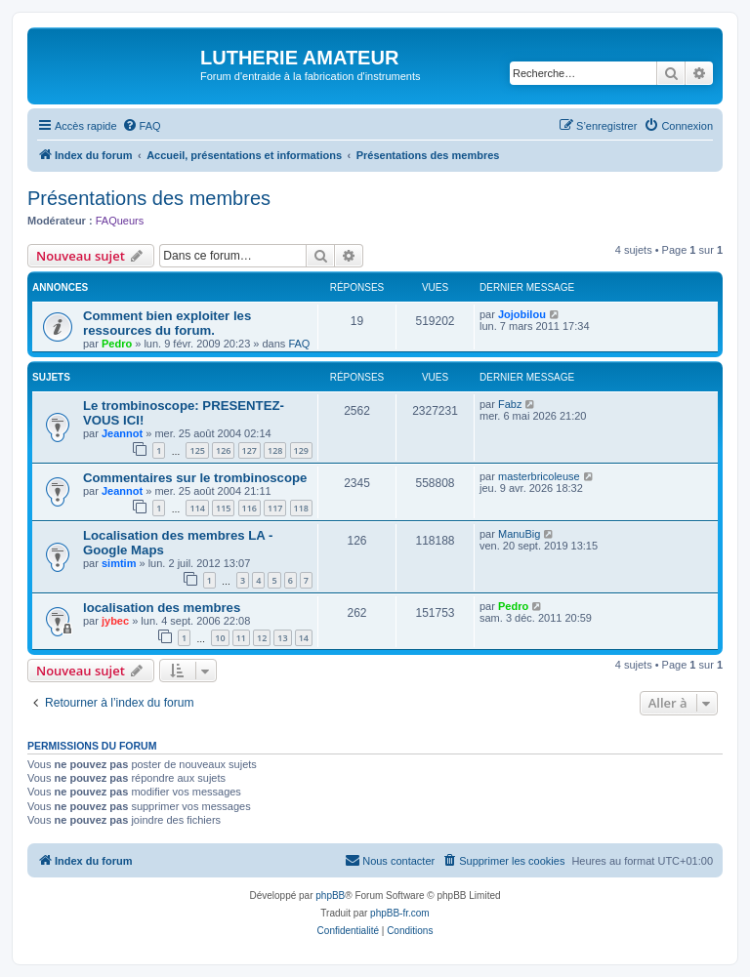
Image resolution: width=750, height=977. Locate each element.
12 (262, 637)
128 (275, 450)
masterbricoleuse (539, 476)
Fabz (509, 404)
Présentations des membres (149, 198)
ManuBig (519, 534)
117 (275, 508)
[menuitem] (141, 126)
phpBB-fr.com (400, 913)
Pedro (117, 343)
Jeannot (122, 433)
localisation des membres (161, 607)
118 (301, 508)
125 (196, 450)
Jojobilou (522, 314)
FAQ (299, 343)
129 (301, 450)
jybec (115, 621)
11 (241, 637)
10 (220, 637)
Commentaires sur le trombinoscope (195, 477)
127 (249, 450)
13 (282, 637)
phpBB (330, 895)
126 (223, 450)
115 (223, 508)
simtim (119, 563)
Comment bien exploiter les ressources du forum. (167, 323)
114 (196, 508)
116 (249, 508)
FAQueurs (120, 220)
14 (304, 637)
